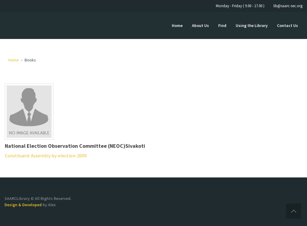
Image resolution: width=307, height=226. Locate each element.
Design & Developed (23, 204)
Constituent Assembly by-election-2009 (46, 156)
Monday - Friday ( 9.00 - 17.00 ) (240, 5)
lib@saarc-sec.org (288, 5)
